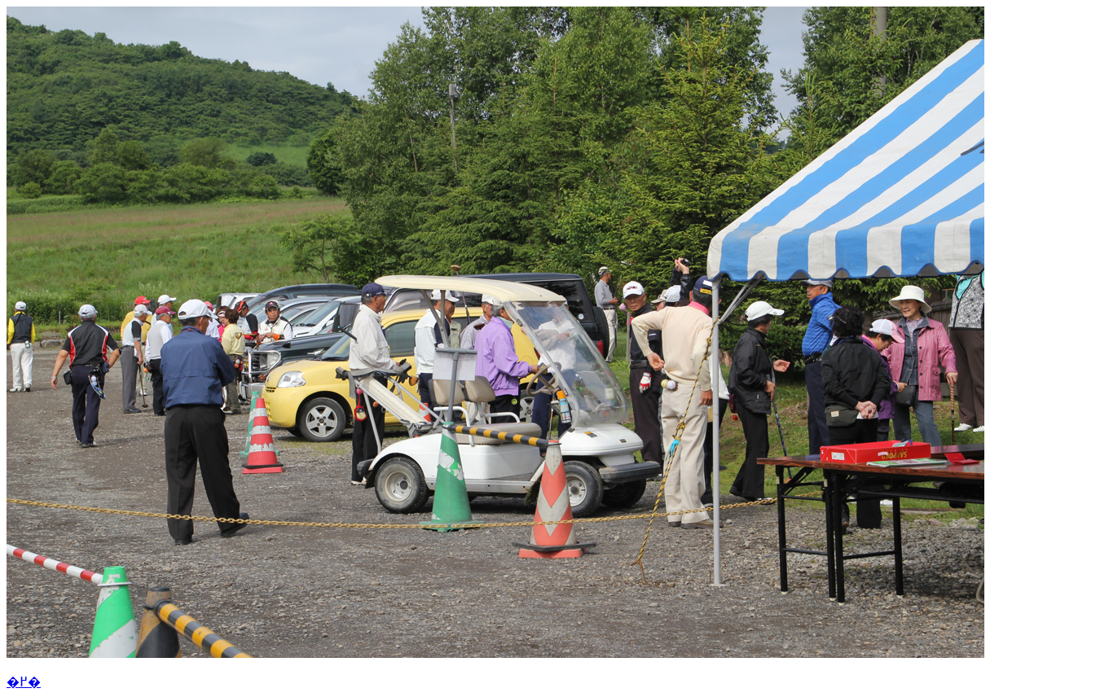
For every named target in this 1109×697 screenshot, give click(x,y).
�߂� (24, 682)
